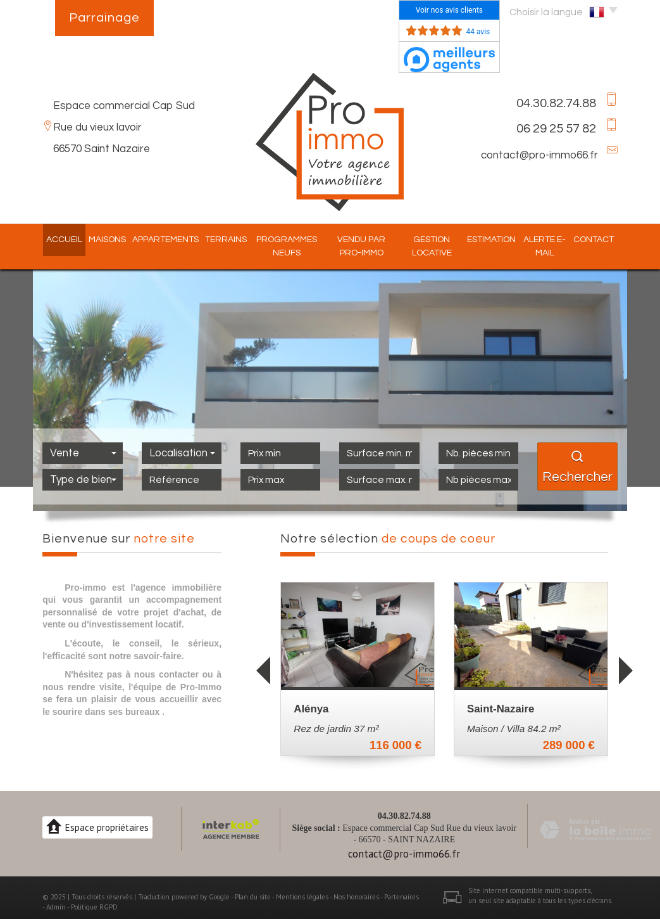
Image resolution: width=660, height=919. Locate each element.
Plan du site (253, 896)
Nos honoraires (356, 896)
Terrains (216, 239)
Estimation (497, 239)
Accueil (54, 239)
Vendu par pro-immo (359, 246)
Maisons (97, 239)
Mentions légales (302, 896)
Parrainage (104, 17)
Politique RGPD (94, 907)
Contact (603, 239)
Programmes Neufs (279, 246)
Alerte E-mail (553, 246)
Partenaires (401, 896)
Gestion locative (435, 246)
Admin (56, 907)
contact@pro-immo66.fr (539, 155)
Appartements (155, 239)
